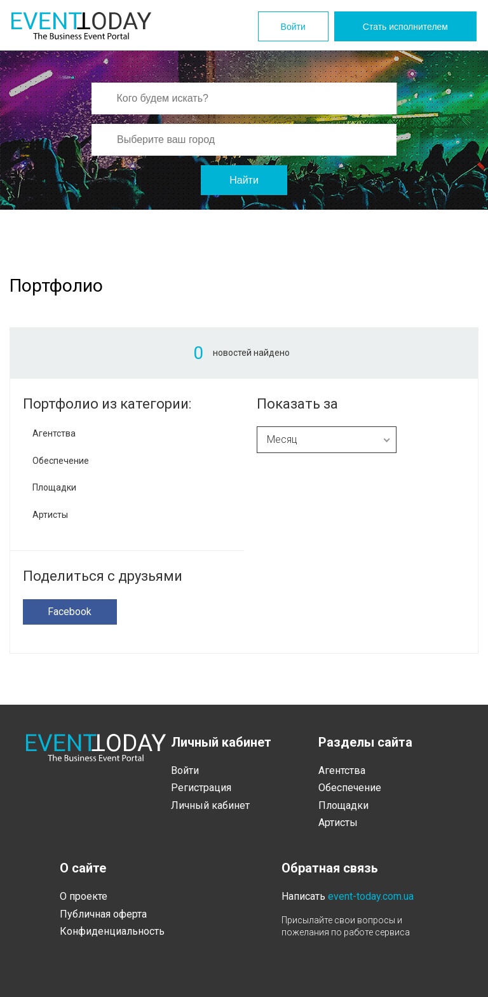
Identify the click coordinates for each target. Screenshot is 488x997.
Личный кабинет (210, 805)
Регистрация (201, 788)
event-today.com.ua (371, 896)
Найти (244, 180)
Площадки (54, 487)
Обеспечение (60, 461)
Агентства (54, 433)
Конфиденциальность (112, 931)
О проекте (83, 896)
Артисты (50, 515)
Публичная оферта (103, 914)
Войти (293, 27)
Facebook (70, 612)
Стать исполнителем (405, 27)
